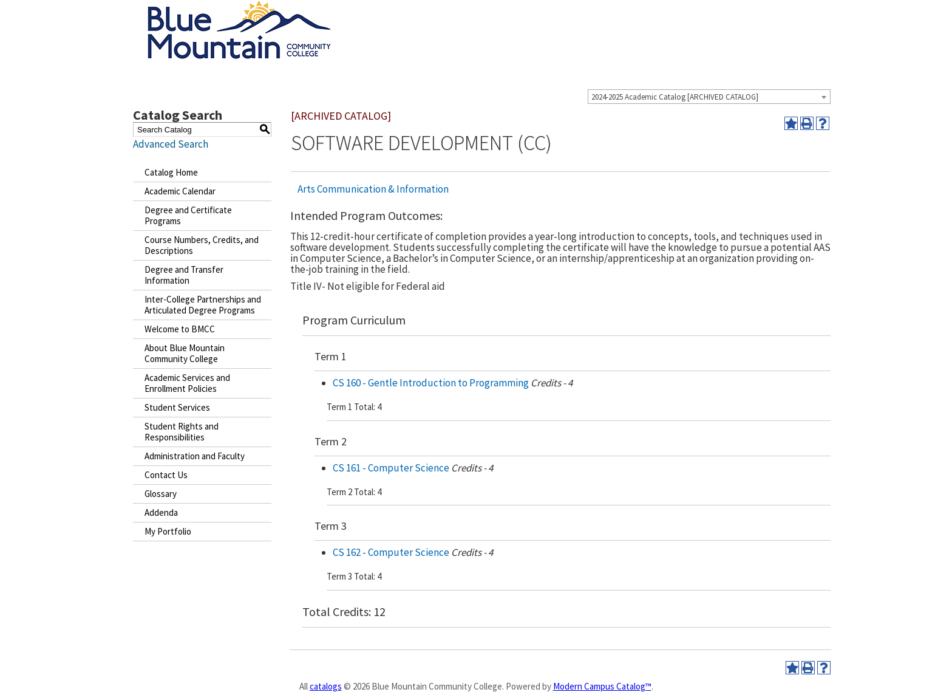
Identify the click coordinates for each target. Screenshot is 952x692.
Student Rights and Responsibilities (181, 431)
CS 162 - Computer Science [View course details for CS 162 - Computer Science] (391, 552)
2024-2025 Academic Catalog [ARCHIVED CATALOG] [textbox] (674, 97)
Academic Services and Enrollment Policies (187, 383)
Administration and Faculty (194, 456)
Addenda (161, 512)
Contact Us (166, 475)
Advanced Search (170, 144)
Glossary (160, 493)
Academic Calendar (180, 191)
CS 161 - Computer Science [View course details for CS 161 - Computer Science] (391, 467)
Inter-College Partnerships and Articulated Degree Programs (202, 304)
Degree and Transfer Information (183, 275)
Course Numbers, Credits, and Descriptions (201, 245)
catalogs (326, 686)
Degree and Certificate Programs (188, 215)
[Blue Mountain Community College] (239, 8)
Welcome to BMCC (179, 329)
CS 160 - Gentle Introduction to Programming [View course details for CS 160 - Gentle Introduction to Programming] (431, 382)
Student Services (177, 407)
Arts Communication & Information (373, 189)
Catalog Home (171, 172)
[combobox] (709, 96)
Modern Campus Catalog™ (602, 686)
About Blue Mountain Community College (184, 353)
